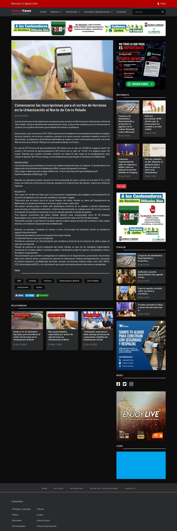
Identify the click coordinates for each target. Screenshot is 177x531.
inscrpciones (22, 287)
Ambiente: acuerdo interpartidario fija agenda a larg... (150, 275)
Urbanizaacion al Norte (69, 281)
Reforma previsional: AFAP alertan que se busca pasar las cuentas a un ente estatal (153, 123)
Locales (40, 515)
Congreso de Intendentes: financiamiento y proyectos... (150, 258)
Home (43, 12)
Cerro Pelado (93, 281)
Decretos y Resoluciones (98, 12)
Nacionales (17, 520)
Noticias (56, 12)
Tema (163, 3)
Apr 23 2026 (144, 265)
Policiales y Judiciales (21, 509)
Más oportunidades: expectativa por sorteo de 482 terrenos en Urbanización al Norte (60, 335)
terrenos (47, 281)
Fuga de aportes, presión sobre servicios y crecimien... (150, 291)
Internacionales (18, 526)
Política (15, 515)
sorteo (39, 287)
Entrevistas (73, 12)
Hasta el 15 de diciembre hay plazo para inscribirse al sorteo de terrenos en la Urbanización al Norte (26, 335)
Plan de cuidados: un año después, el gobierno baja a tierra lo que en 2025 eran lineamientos (154, 166)
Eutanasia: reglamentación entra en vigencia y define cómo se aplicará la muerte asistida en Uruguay (128, 166)
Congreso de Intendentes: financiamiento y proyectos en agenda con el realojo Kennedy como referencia (126, 124)
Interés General (22, 315)
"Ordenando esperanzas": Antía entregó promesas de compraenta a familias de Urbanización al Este (97, 335)
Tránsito (40, 509)
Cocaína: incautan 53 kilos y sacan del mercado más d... (150, 307)
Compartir (42, 295)
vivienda (32, 281)
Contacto (121, 12)
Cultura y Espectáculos (46, 526)
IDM (19, 281)
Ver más (121, 186)
